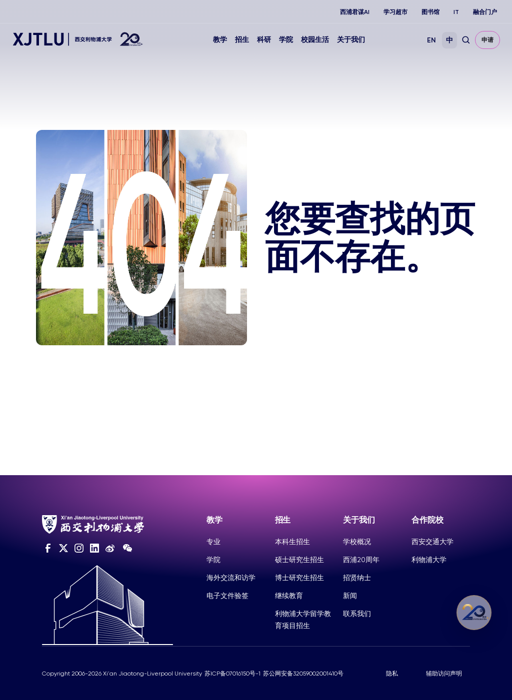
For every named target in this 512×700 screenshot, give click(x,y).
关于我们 (351, 39)
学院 (286, 39)
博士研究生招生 (299, 578)
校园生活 (315, 39)
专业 (213, 542)
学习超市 (396, 11)
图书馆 (431, 11)
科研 (264, 39)
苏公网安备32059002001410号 (303, 673)
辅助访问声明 (444, 673)
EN (431, 40)
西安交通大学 (433, 542)
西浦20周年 (361, 560)
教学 (220, 39)
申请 (488, 39)
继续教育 (289, 596)
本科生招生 (292, 542)
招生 (242, 39)
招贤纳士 (357, 578)
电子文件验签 (227, 596)
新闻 (350, 596)
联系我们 (357, 614)
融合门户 (485, 11)
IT (456, 11)
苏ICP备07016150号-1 (232, 673)
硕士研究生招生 (299, 560)
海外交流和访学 (231, 578)
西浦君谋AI (355, 11)
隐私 (392, 673)
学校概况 (357, 542)
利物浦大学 (429, 560)
